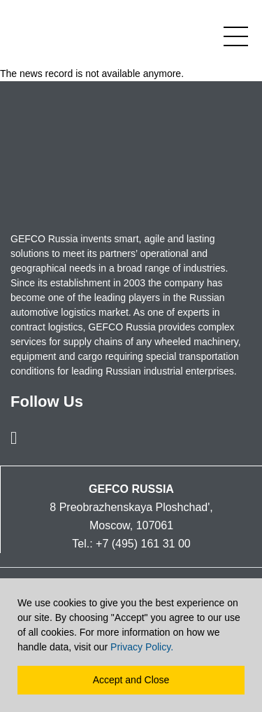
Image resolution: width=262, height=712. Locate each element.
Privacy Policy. (141, 646)
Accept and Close (131, 679)
